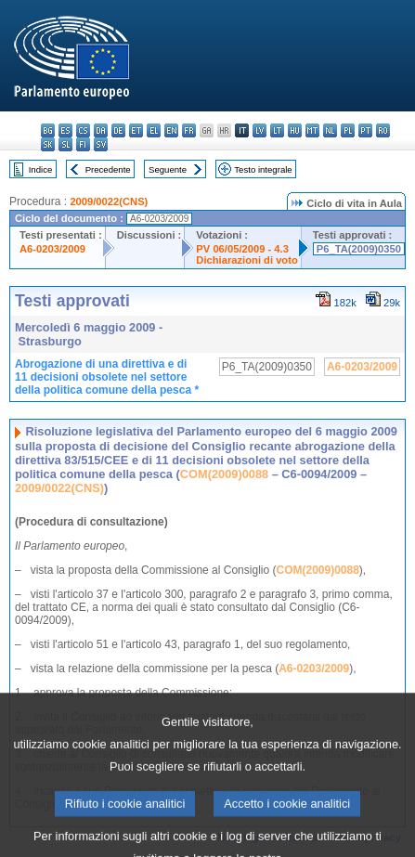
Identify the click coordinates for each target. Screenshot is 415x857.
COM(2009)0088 (224, 474)
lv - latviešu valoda (259, 130)
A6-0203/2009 (52, 248)
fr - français (189, 130)
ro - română (383, 130)
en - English (171, 130)
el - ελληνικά (154, 130)
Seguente (168, 169)
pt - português (365, 130)
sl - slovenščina (65, 144)
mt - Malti (312, 130)
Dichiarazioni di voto (246, 260)
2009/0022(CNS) (109, 201)
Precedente (108, 169)
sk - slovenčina (48, 144)
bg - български (48, 130)
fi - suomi (83, 144)
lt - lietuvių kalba (277, 130)
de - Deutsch (118, 130)
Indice (41, 169)
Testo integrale (263, 169)
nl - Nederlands (330, 130)
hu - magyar (295, 130)
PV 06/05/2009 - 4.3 (242, 248)
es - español (65, 130)
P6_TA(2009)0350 (359, 248)
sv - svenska (101, 144)
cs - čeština (83, 130)
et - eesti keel (136, 130)
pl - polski (348, 130)
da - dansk (101, 130)
